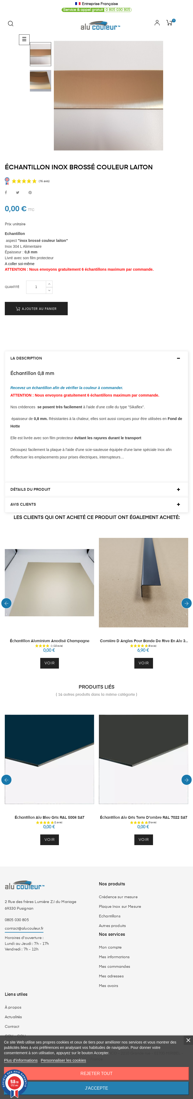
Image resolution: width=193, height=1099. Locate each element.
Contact (12, 1027)
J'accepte (96, 1088)
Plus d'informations (21, 1060)
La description (26, 358)
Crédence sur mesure (118, 897)
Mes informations (114, 957)
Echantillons (109, 916)
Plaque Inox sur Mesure (120, 907)
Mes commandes (114, 967)
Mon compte (110, 947)
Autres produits (112, 926)
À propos (13, 1007)
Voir (50, 663)
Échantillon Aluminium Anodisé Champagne (49, 641)
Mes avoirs (108, 986)
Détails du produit (30, 489)
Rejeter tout (96, 1073)
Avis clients (23, 504)
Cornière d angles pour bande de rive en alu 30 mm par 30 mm (143, 641)
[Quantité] (36, 287)
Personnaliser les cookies (63, 1060)
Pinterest (30, 193)
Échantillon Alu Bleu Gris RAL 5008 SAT (50, 818)
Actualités (13, 1017)
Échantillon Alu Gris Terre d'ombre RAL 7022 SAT (143, 818)
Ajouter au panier (36, 308)
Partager (6, 193)
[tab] (96, 358)
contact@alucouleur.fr (24, 928)
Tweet (17, 193)
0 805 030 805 (96, 10)
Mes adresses (111, 976)
